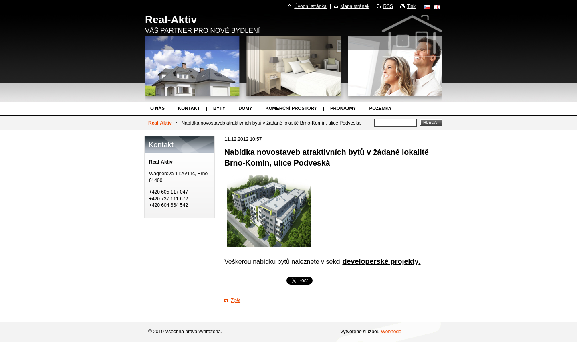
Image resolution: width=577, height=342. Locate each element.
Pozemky (380, 108)
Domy (245, 108)
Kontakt (189, 108)
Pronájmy (343, 108)
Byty (219, 108)
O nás (157, 108)
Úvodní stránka (310, 6)
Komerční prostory (291, 108)
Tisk (411, 6)
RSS (388, 6)
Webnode (391, 331)
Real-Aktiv (160, 123)
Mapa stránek (354, 6)
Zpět (235, 300)
